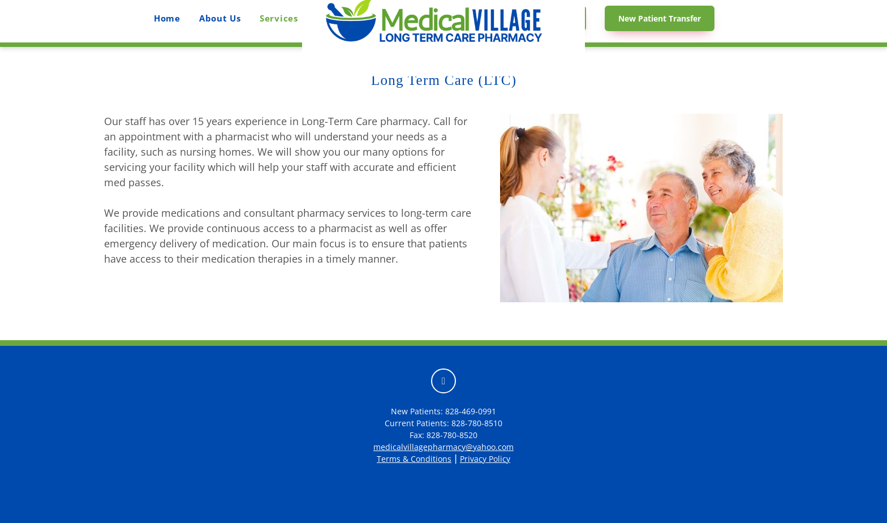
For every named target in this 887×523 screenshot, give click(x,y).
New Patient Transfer (659, 18)
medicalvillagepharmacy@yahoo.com (443, 446)
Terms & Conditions (414, 458)
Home (167, 18)
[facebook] (443, 380)
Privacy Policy (485, 458)
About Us (220, 18)
